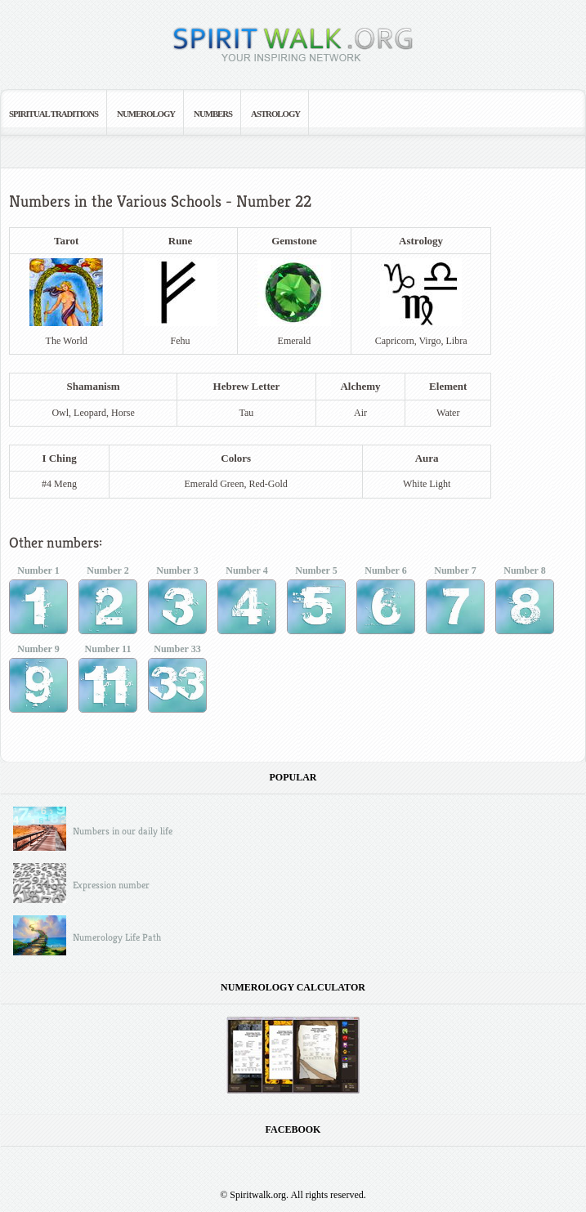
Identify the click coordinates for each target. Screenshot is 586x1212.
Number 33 (177, 681)
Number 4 (246, 603)
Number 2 (107, 603)
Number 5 (316, 603)
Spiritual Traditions (53, 114)
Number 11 (107, 681)
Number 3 (177, 603)
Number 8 (524, 603)
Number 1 (38, 603)
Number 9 (38, 681)
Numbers (213, 114)
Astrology (275, 114)
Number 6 (385, 603)
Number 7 (455, 603)
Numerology (146, 114)
